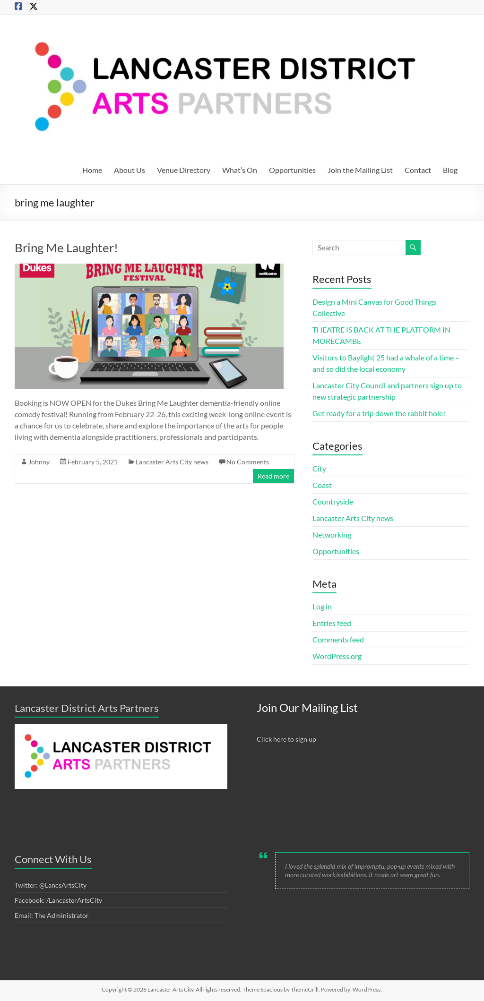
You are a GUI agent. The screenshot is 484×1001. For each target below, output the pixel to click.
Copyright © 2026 (124, 989)
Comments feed (338, 639)
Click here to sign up (286, 739)
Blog (450, 169)
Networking (331, 534)
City (319, 468)
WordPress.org (337, 655)
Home (92, 169)
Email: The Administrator (52, 915)
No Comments (247, 462)
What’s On (239, 169)
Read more (273, 476)
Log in (322, 606)
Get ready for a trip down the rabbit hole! (378, 413)
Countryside (332, 501)
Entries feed (331, 622)
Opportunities (292, 169)
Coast (322, 484)
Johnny (39, 462)
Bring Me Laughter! (66, 247)
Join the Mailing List (360, 169)
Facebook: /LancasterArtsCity (58, 900)
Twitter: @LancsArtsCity (50, 885)
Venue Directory (183, 169)
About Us (129, 169)
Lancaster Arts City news (172, 462)
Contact (418, 169)
